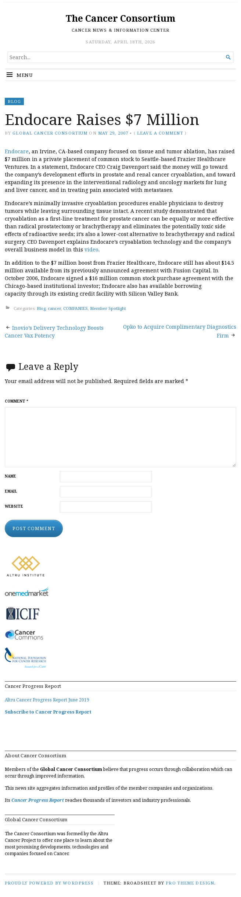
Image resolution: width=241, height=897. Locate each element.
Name (10, 476)
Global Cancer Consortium (49, 133)
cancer (54, 308)
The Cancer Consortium (120, 18)
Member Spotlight (108, 308)
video (91, 249)
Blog (14, 101)
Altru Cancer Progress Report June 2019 (47, 700)
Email (11, 491)
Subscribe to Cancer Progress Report (48, 712)
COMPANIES (75, 308)
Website (14, 506)
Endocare (17, 151)
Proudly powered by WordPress (49, 883)
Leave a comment (160, 133)
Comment (16, 401)
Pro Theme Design (190, 883)
